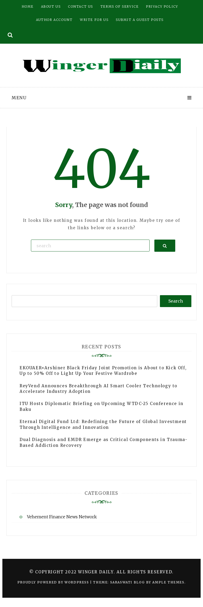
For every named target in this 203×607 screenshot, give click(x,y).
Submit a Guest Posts (140, 20)
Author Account (54, 20)
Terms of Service (119, 6)
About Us (51, 6)
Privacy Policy (162, 6)
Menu (19, 97)
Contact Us (80, 6)
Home (28, 6)
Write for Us (94, 20)
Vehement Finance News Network (62, 516)
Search (175, 301)
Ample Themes (168, 582)
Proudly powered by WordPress (53, 582)
